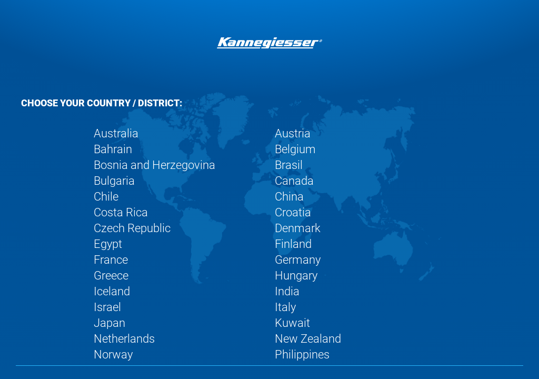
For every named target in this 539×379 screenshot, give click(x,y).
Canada (294, 180)
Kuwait (292, 323)
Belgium (295, 149)
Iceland (112, 291)
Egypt (108, 244)
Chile (106, 196)
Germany (298, 259)
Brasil (289, 165)
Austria (293, 133)
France (111, 259)
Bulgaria (114, 180)
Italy (285, 307)
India (287, 291)
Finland (293, 244)
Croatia (293, 212)
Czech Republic (132, 228)
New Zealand (308, 338)
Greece (111, 275)
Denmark (298, 228)
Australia (116, 133)
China (289, 196)
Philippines (302, 354)
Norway (113, 354)
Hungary (296, 275)
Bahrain (113, 149)
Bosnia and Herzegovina (154, 165)
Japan (109, 323)
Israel (107, 307)
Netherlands (124, 338)
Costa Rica (121, 212)
